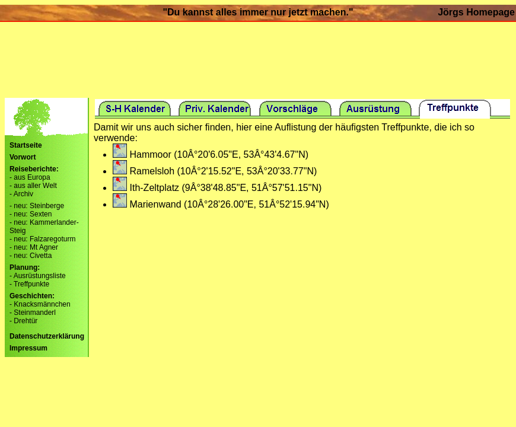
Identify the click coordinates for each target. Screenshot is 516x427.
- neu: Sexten (30, 214)
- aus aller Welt (33, 185)
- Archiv (21, 194)
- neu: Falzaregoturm (42, 239)
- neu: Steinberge (36, 206)
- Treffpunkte (29, 284)
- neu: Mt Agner (33, 247)
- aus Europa (29, 177)
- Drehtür (23, 321)
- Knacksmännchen (40, 304)
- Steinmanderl (32, 312)
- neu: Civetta (30, 255)
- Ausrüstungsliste (37, 276)
